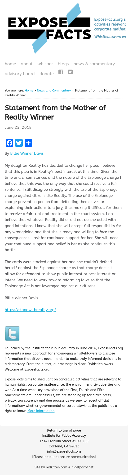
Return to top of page (64, 431)
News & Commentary (94, 64)
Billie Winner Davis (27, 153)
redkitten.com (56, 467)
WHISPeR (45, 64)
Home (10, 64)
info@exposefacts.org (64, 452)
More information (41, 411)
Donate (46, 74)
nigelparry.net (83, 467)
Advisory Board (20, 73)
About (27, 64)
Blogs (62, 64)
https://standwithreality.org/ (30, 310)
